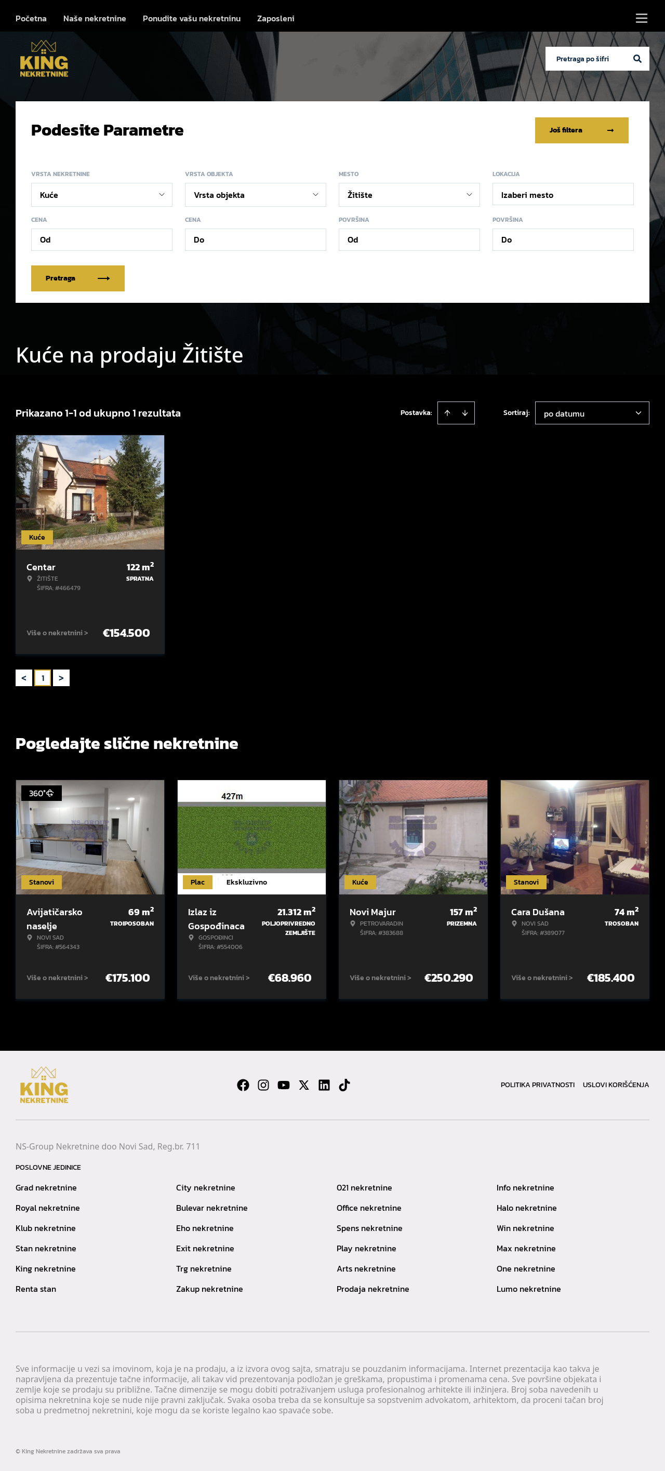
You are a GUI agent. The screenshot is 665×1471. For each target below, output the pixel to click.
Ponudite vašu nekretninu (192, 18)
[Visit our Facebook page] (243, 1084)
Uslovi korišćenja (616, 1084)
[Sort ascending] (447, 412)
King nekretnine (46, 1268)
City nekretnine (205, 1187)
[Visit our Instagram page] (263, 1084)
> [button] (61, 678)
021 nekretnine (364, 1187)
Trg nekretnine (204, 1268)
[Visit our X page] (304, 1084)
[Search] (637, 59)
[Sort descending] (465, 412)
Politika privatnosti (538, 1084)
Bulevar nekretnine (212, 1207)
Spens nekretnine (370, 1227)
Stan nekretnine (46, 1247)
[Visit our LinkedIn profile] (324, 1084)
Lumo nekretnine (529, 1288)
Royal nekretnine (48, 1207)
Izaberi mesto (527, 194)
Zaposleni (276, 18)
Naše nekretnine (94, 18)
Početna (31, 18)
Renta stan (36, 1288)
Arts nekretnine (366, 1268)
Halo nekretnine (527, 1207)
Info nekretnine (525, 1187)
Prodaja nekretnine (373, 1288)
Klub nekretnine (46, 1227)
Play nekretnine (366, 1247)
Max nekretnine (526, 1247)
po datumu (564, 413)
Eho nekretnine (205, 1227)
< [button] (23, 678)
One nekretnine (526, 1268)
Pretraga (78, 277)
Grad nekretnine (46, 1187)
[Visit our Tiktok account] (344, 1084)
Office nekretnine (369, 1207)
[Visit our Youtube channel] (283, 1084)
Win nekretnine (525, 1227)
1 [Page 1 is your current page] (43, 677)
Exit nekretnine (205, 1247)
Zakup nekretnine (209, 1288)
